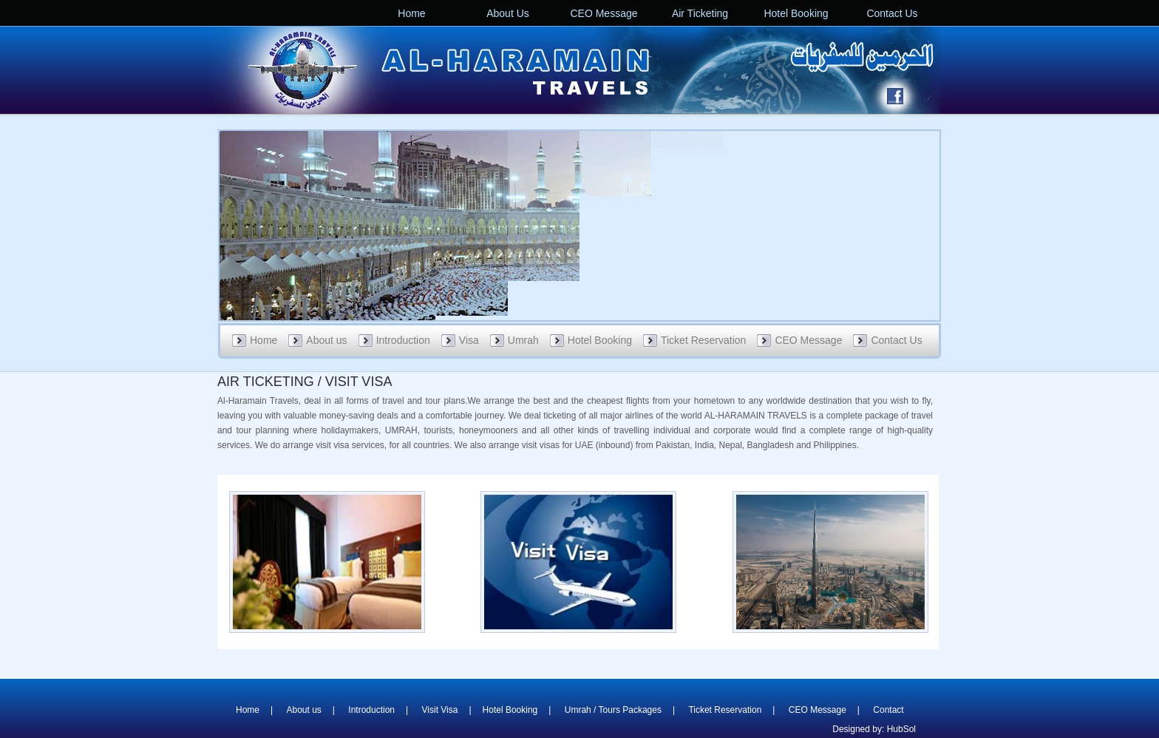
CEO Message (603, 13)
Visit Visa (440, 710)
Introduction (403, 340)
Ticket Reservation (703, 340)
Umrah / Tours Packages (613, 710)
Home (411, 13)
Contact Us (891, 13)
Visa (469, 340)
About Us (507, 13)
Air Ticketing (700, 13)
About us (326, 340)
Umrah (523, 340)
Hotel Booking (796, 13)
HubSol (901, 729)
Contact (888, 710)
